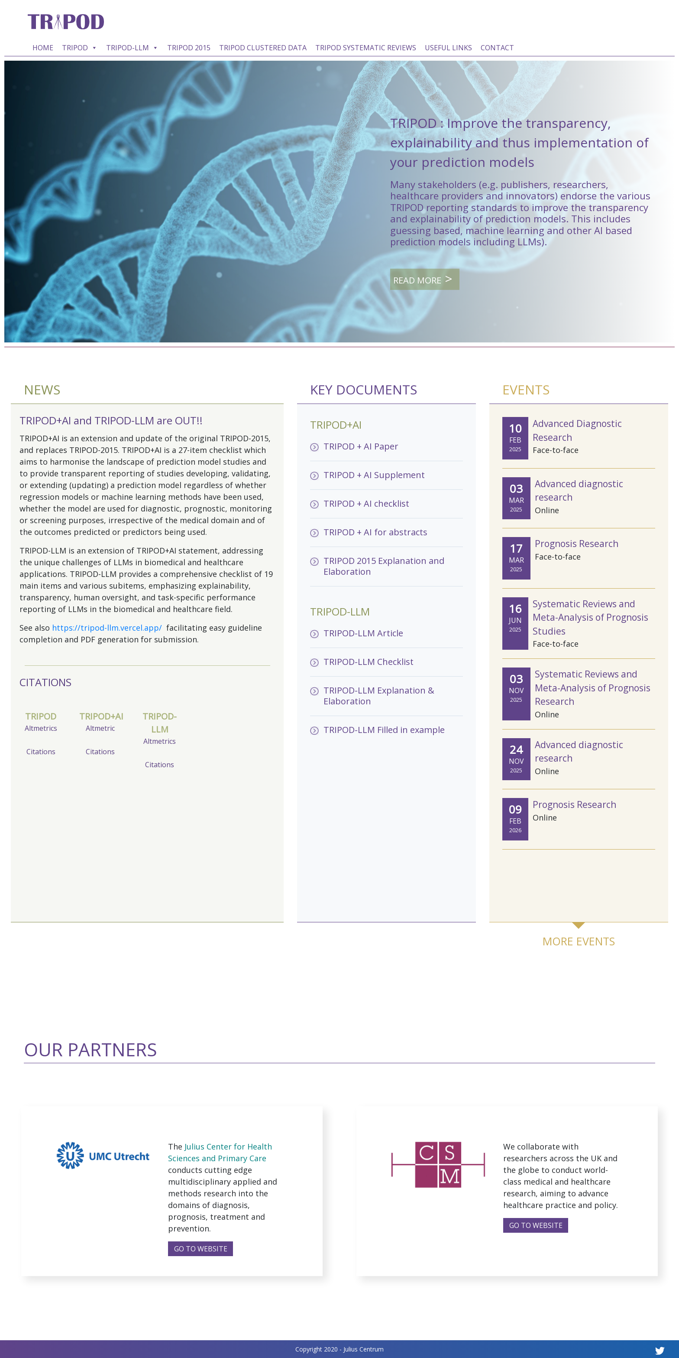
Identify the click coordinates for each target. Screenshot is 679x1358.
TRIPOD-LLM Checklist (368, 662)
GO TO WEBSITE (200, 1249)
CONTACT (497, 47)
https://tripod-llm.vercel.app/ (108, 627)
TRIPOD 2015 (188, 47)
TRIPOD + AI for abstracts (375, 532)
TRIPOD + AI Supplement (374, 475)
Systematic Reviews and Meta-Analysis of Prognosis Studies (590, 617)
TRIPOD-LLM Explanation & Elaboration (378, 695)
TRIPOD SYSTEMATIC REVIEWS (365, 47)
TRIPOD (79, 47)
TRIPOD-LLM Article (363, 633)
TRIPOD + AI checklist (366, 503)
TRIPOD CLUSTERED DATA (263, 47)
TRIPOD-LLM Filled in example (384, 730)
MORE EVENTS (579, 941)
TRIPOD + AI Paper (360, 446)
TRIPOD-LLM (132, 47)
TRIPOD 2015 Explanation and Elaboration (383, 566)
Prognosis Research (576, 543)
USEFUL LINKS (448, 47)
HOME (42, 47)
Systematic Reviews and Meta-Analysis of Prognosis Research (592, 687)
